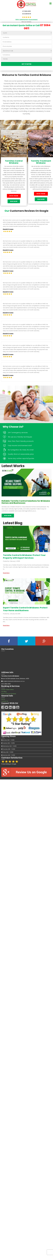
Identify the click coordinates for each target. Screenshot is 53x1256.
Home (3, 699)
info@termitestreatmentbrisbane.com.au (14, 681)
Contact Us (4, 701)
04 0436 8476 (26, 14)
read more (13, 201)
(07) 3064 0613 (6, 684)
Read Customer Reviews (8, 694)
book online (13, 196)
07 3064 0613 (26, 11)
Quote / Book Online (7, 689)
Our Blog (3, 691)
